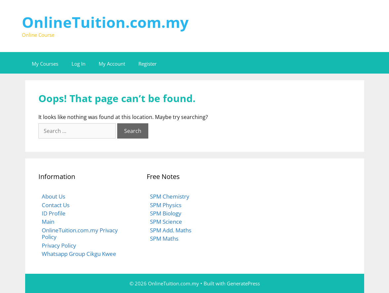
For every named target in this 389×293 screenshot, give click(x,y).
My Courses (45, 63)
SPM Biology (165, 213)
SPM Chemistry (169, 196)
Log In (78, 63)
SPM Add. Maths (170, 230)
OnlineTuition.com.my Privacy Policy (80, 233)
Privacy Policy (59, 245)
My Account (112, 63)
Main (48, 221)
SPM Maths (164, 238)
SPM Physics (165, 205)
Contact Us (56, 205)
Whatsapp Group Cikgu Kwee (79, 254)
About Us (53, 196)
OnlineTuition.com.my (105, 22)
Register (147, 63)
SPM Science (166, 221)
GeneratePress (243, 283)
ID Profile (54, 213)
